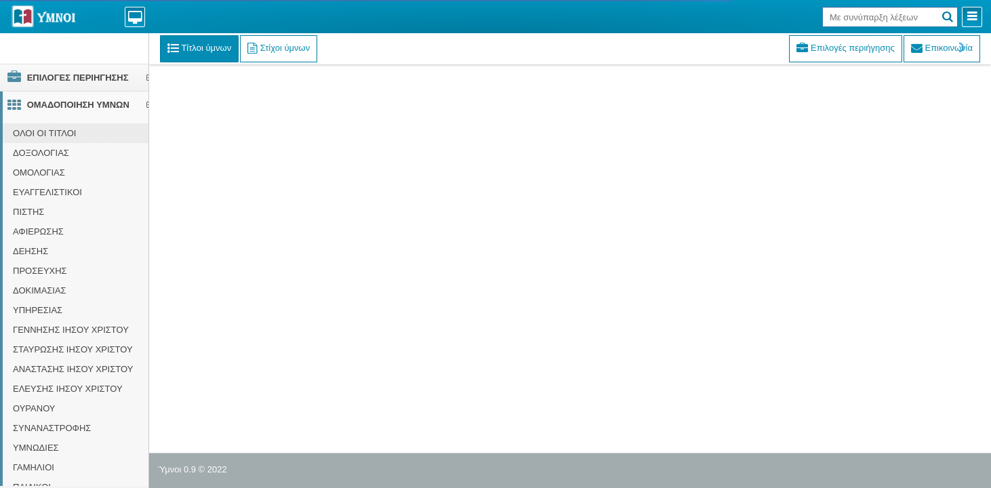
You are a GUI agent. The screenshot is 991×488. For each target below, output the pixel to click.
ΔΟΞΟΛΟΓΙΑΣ (41, 153)
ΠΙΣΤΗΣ (28, 212)
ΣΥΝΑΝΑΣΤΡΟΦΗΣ (52, 428)
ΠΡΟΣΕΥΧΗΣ (40, 271)
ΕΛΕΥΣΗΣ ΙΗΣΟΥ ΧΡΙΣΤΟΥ (68, 389)
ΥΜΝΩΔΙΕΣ (36, 448)
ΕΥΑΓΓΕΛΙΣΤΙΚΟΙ (47, 192)
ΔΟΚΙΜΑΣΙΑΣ (39, 290)
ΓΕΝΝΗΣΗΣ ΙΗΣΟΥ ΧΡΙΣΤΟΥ (71, 330)
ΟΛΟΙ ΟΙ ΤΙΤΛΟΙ (44, 133)
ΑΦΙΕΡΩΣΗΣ (38, 231)
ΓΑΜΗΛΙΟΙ (33, 467)
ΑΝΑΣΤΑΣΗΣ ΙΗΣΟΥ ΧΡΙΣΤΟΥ (73, 369)
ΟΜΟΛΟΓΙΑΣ (39, 172)
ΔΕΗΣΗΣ (30, 251)
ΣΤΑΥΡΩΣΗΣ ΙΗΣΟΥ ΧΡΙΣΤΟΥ (73, 349)
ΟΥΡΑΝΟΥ (34, 408)
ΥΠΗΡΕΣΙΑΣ (37, 310)
